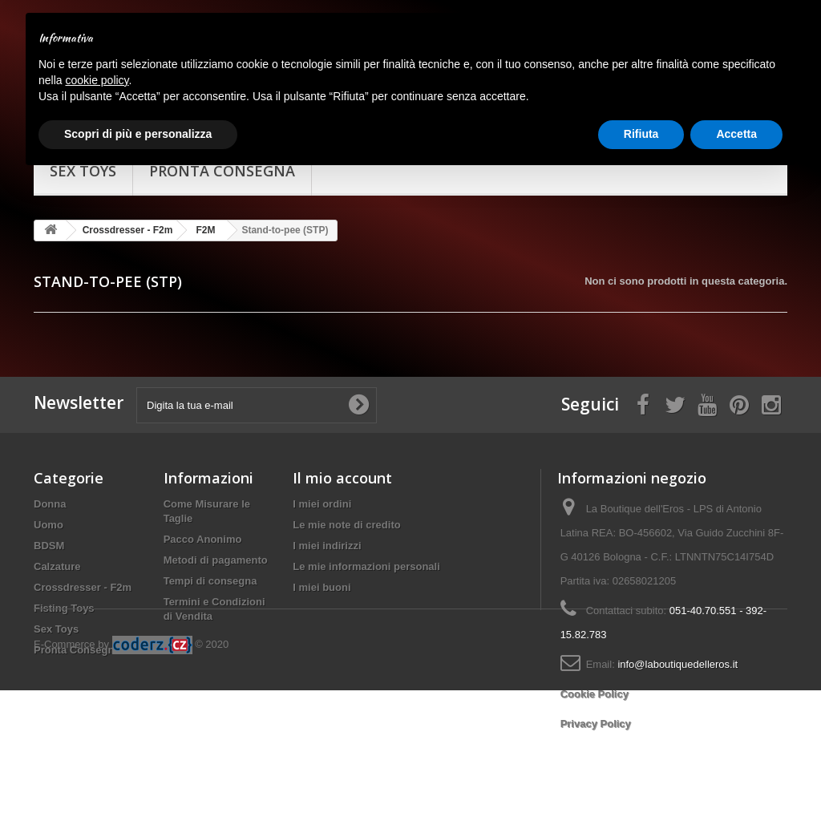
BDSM (49, 546)
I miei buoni (321, 587)
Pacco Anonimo (203, 539)
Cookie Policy (594, 694)
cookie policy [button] (96, 80)
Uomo (48, 525)
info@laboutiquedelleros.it (677, 664)
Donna (50, 504)
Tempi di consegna (210, 581)
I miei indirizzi (327, 546)
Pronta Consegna (77, 650)
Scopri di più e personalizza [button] (138, 133)
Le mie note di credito (346, 525)
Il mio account (342, 477)
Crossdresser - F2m (82, 587)
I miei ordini (322, 504)
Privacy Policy (595, 724)
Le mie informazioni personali (366, 566)
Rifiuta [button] (641, 133)
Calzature (57, 566)
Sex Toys (56, 629)
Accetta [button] (736, 133)
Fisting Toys (64, 608)
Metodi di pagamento (216, 560)
